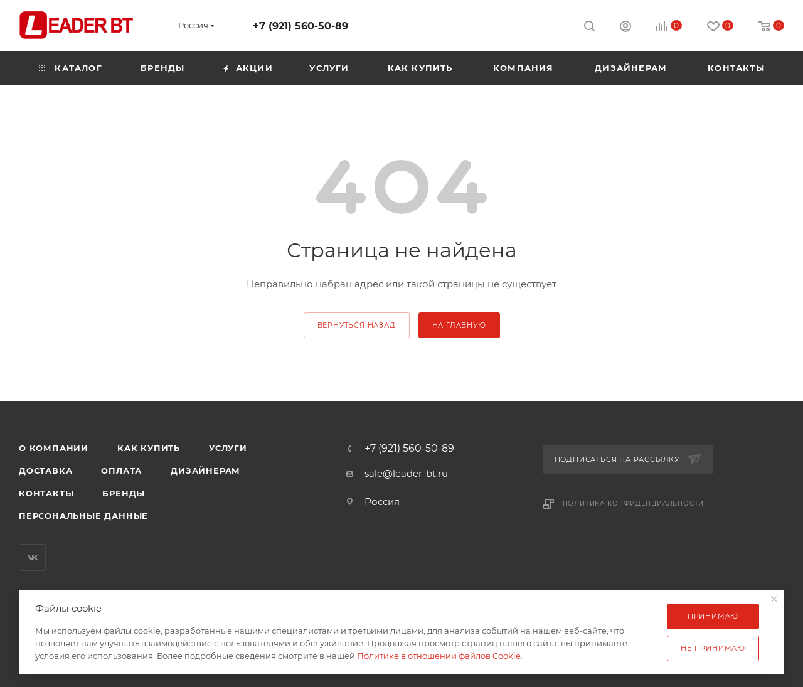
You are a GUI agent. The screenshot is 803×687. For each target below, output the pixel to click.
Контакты (46, 493)
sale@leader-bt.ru (406, 473)
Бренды (123, 493)
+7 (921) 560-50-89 (300, 26)
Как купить (148, 448)
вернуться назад (356, 325)
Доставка (45, 471)
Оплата (121, 471)
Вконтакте (32, 557)
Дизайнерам (205, 471)
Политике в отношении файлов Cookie (439, 656)
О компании (53, 448)
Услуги (228, 448)
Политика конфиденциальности (634, 503)
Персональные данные (83, 516)
